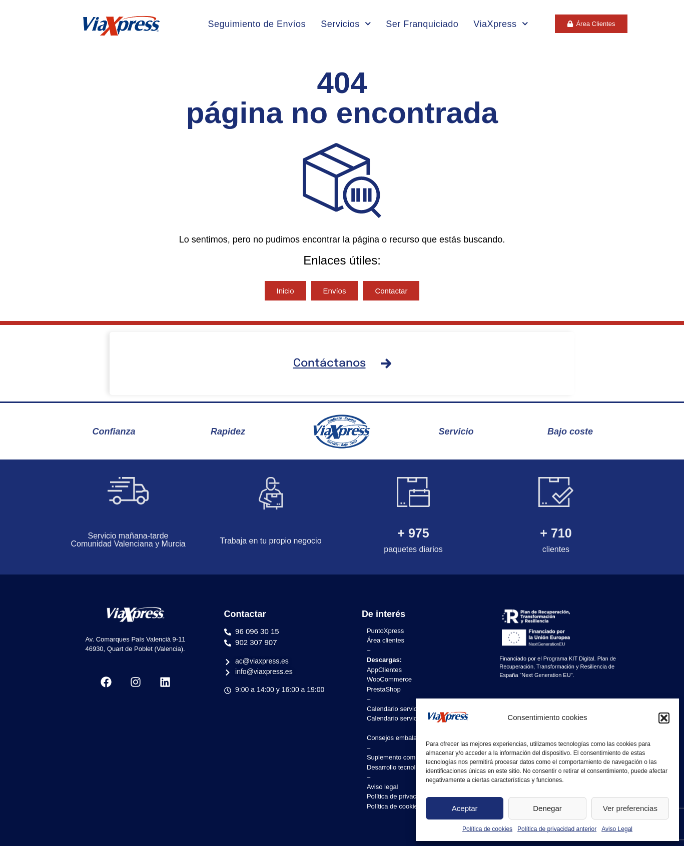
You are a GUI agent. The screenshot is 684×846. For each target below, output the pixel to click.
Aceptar (465, 808)
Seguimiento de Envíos (257, 24)
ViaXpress (500, 24)
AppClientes (384, 670)
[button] (664, 718)
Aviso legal (382, 786)
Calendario (383, 708)
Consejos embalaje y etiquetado (413, 738)
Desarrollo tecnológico (399, 767)
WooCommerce (389, 679)
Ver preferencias (630, 808)
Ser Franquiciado (422, 24)
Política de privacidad (398, 796)
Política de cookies (487, 829)
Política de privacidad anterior (556, 829)
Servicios (346, 24)
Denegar (547, 808)
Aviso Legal (616, 829)
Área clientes (385, 640)
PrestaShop (384, 689)
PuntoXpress (385, 630)
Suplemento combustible (402, 757)
